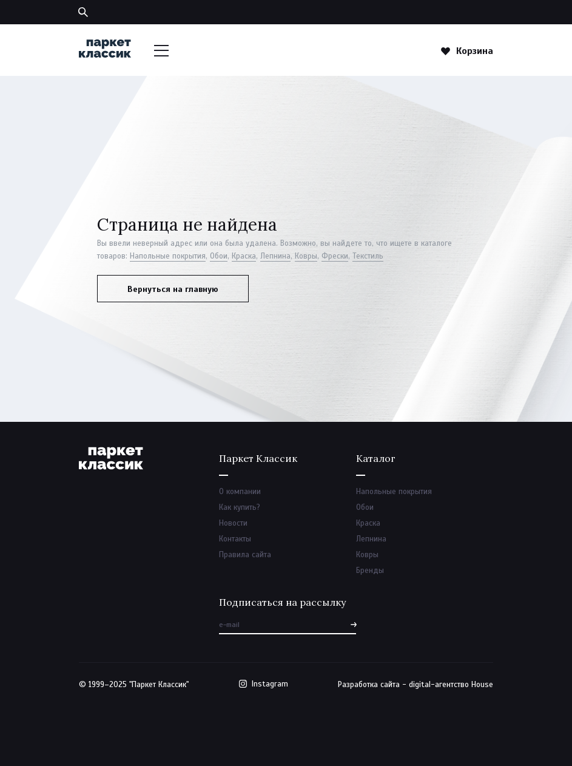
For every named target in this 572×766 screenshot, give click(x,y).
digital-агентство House (451, 685)
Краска (244, 256)
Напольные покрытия (168, 256)
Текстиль (367, 256)
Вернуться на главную (172, 289)
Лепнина (275, 256)
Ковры (306, 256)
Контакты (235, 539)
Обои (218, 256)
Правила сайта (245, 555)
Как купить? (239, 507)
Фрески (334, 256)
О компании (240, 492)
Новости (233, 523)
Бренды (370, 570)
